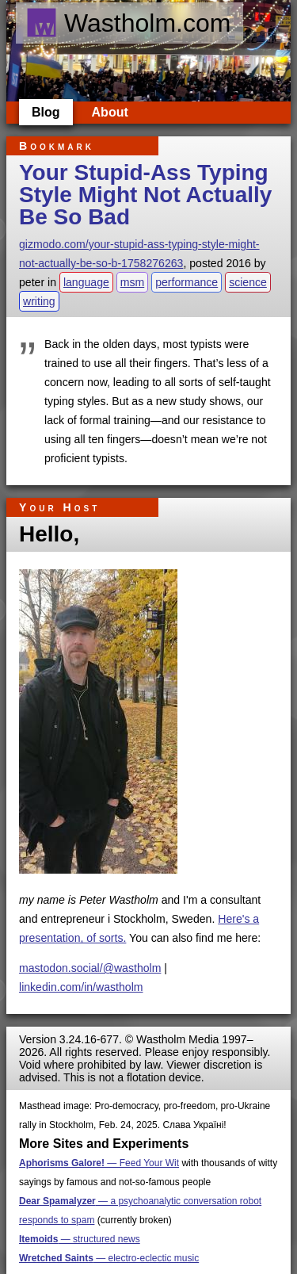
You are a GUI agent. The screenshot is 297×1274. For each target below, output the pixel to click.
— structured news (79, 1239)
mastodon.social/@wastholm (90, 968)
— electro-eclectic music (109, 1258)
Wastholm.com (127, 23)
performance (186, 282)
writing (39, 301)
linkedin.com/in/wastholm (81, 987)
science (248, 282)
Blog (46, 112)
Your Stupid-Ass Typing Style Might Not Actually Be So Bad (145, 194)
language (86, 282)
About (110, 112)
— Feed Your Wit (99, 1163)
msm (132, 282)
